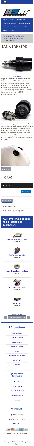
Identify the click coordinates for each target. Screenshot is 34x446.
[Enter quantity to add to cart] (12, 191)
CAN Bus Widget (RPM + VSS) (17, 239)
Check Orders (17, 360)
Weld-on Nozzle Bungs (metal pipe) (17, 271)
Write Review (6, 169)
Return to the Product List (17, 317)
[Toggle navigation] (5, 2)
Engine (12, 19)
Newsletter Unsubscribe (17, 356)
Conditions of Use (17, 347)
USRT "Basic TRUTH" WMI (17, 287)
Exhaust (5, 30)
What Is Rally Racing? (17, 391)
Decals (13, 30)
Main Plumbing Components (13, 38)
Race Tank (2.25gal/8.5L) (17, 255)
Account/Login (17, 333)
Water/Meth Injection (9, 23)
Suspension (18, 27)
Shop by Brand (17, 386)
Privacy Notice (17, 342)
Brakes (27, 27)
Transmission (7, 27)
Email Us (17, 424)
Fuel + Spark (21, 19)
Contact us (17, 365)
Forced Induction (24, 23)
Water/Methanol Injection (16, 36)
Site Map (17, 351)
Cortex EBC (17, 303)
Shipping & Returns (17, 338)
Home (5, 19)
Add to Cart (26, 191)
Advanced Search (17, 395)
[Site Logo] (17, 12)
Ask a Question (7, 200)
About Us (17, 382)
